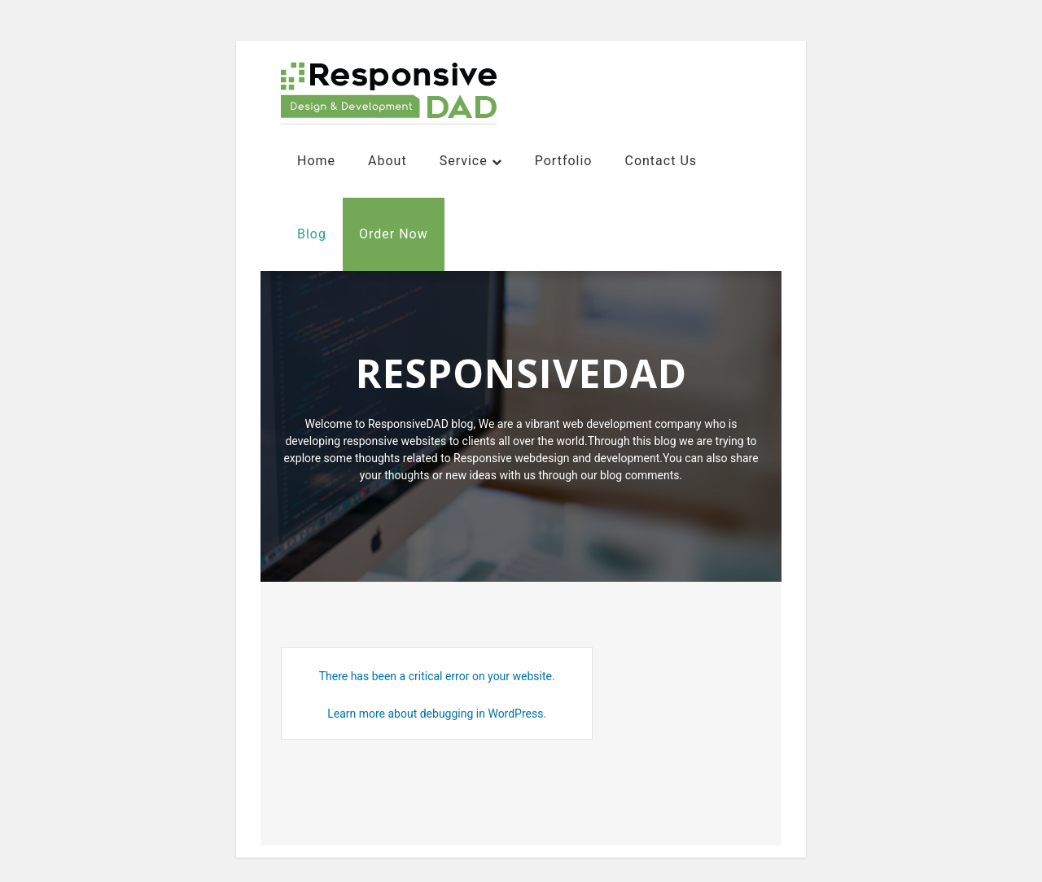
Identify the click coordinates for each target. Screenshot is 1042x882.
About (387, 160)
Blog (311, 234)
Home (316, 160)
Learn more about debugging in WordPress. (436, 713)
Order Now (393, 234)
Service (464, 160)
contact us (660, 160)
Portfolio (564, 160)
